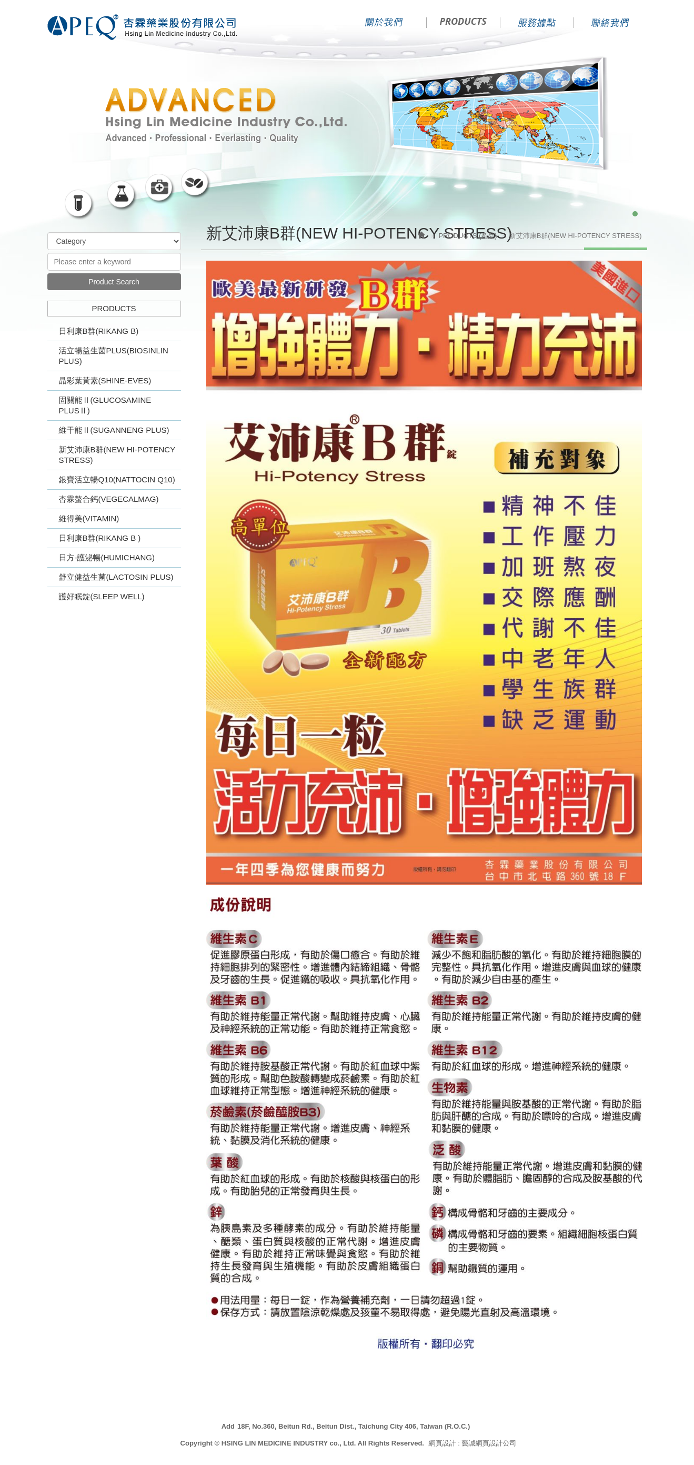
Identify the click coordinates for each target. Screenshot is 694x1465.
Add (228, 1426)
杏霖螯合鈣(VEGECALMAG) (109, 498)
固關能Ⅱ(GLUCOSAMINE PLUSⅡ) (105, 405)
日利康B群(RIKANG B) (99, 330)
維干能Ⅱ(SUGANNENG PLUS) (114, 429)
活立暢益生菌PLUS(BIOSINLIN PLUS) (113, 355)
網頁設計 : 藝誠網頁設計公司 (473, 1443)
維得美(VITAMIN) (89, 518)
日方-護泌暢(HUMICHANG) (107, 557)
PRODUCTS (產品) (467, 236)
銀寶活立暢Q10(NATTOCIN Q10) (117, 479)
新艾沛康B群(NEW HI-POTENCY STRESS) (117, 454)
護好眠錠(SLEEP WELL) (102, 596)
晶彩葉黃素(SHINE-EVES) (105, 380)
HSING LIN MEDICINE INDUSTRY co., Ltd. (145, 28)
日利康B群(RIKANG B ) (100, 537)
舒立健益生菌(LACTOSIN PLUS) (116, 576)
